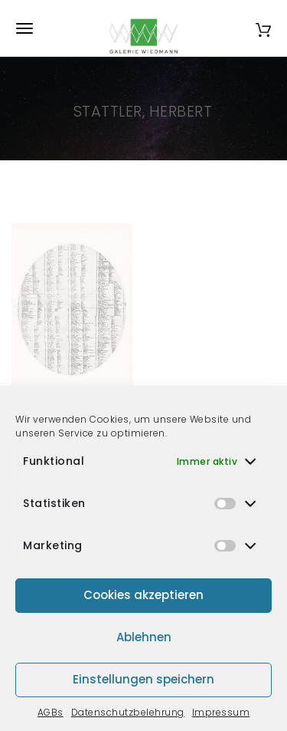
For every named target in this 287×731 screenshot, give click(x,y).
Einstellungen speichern (143, 679)
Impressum (221, 712)
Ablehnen (143, 637)
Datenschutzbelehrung (127, 712)
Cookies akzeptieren (143, 595)
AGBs (51, 712)
